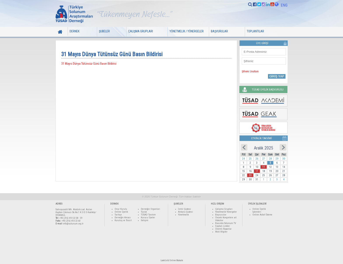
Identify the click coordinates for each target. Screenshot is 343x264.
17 (257, 171)
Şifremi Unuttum (250, 71)
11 (263, 166)
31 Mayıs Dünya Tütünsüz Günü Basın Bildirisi (88, 63)
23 (250, 175)
